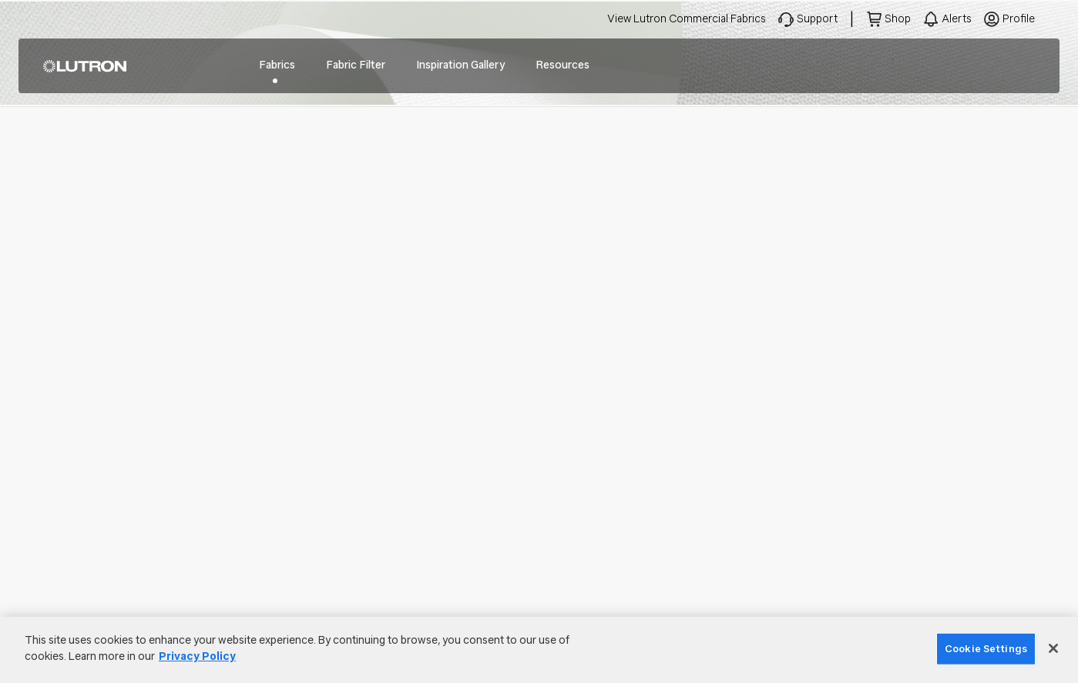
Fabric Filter (355, 65)
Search (1024, 66)
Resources (562, 65)
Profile (1018, 18)
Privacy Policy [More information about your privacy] (197, 656)
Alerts (957, 18)
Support (817, 18)
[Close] (1053, 648)
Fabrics (277, 65)
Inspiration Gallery (460, 65)
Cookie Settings (986, 649)
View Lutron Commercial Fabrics (686, 18)
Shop (898, 18)
